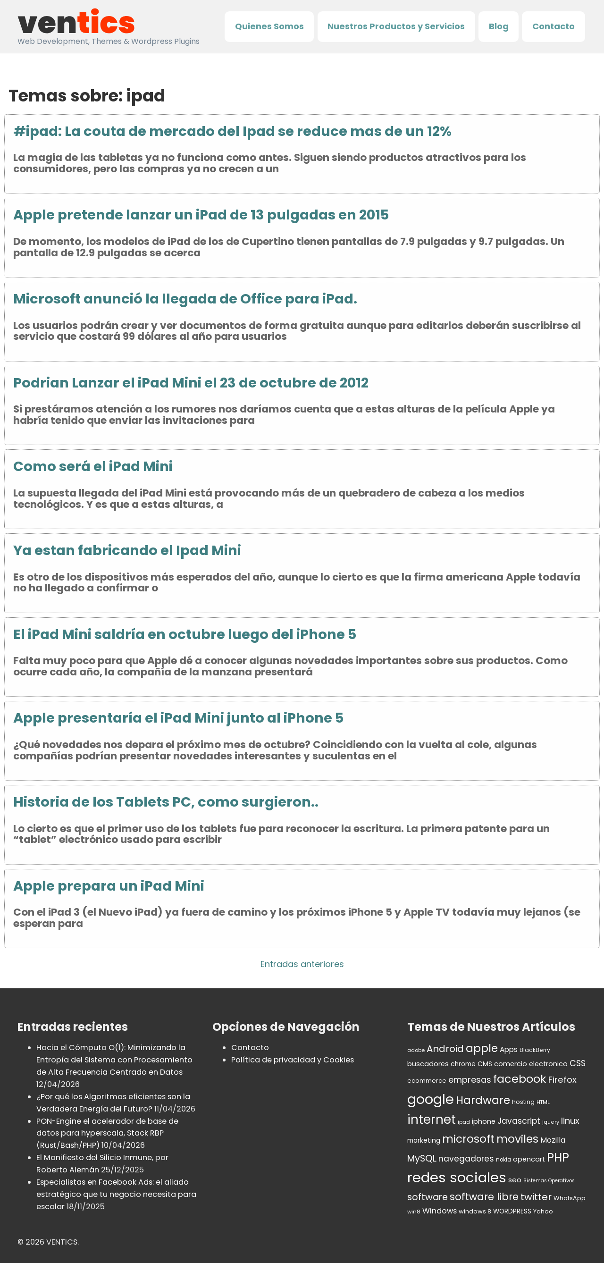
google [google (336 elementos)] (430, 1099)
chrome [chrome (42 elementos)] (463, 1064)
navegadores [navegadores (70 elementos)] (466, 1158)
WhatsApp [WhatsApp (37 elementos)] (570, 1198)
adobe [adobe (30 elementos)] (416, 1050)
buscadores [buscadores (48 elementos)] (428, 1064)
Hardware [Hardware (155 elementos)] (483, 1100)
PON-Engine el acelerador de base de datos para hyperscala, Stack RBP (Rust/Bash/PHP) (107, 1133)
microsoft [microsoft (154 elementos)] (468, 1138)
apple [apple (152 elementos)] (482, 1048)
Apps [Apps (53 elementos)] (509, 1049)
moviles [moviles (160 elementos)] (517, 1138)
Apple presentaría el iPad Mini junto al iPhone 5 (178, 717)
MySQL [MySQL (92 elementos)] (421, 1158)
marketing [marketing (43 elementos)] (423, 1140)
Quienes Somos (269, 26)
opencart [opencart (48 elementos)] (529, 1159)
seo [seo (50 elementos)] (514, 1180)
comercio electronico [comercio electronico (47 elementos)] (531, 1064)
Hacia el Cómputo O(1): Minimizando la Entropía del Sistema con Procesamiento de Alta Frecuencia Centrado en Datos (114, 1060)
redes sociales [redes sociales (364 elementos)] (456, 1177)
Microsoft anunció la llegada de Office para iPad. (185, 298)
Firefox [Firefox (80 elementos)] (562, 1080)
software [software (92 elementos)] (427, 1197)
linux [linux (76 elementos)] (570, 1121)
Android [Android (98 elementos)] (445, 1048)
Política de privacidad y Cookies (292, 1059)
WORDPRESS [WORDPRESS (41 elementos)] (512, 1211)
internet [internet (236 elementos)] (431, 1119)
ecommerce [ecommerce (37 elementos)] (426, 1081)
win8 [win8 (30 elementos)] (413, 1211)
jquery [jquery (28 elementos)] (550, 1122)
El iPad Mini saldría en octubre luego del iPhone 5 (184, 634)
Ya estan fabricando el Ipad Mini (127, 550)
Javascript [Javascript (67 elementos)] (518, 1121)
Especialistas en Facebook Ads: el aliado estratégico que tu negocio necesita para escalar (116, 1194)
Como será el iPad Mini (93, 466)
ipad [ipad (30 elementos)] (464, 1122)
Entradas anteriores (302, 964)
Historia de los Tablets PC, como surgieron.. (166, 801)
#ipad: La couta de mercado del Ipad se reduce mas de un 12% (232, 131)
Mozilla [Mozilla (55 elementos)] (552, 1140)
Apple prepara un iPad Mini (108, 885)
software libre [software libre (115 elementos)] (484, 1197)
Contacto (553, 26)
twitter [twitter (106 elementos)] (536, 1197)
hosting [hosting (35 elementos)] (523, 1102)
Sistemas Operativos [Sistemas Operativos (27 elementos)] (549, 1180)
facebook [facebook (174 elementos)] (519, 1078)
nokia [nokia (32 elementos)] (503, 1159)
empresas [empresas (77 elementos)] (469, 1080)
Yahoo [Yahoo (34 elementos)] (543, 1211)
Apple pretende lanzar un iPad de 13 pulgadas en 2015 (201, 214)
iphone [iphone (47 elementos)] (483, 1121)
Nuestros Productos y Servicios (396, 26)
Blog (499, 26)
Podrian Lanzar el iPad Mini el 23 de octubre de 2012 (191, 382)
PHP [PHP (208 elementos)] (558, 1157)
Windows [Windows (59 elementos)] (439, 1210)
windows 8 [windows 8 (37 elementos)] (475, 1211)
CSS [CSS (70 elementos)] (578, 1063)
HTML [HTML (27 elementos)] (543, 1102)
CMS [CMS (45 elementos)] (485, 1064)
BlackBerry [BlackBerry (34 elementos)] (535, 1050)
